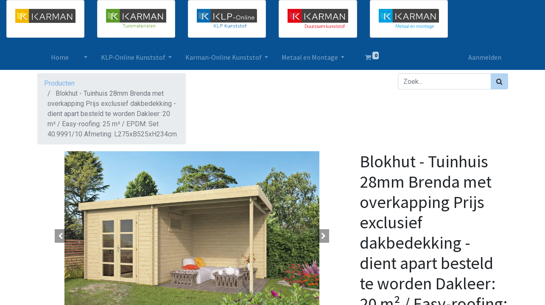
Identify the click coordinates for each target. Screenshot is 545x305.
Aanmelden (484, 57)
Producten (59, 83)
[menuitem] (59, 57)
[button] (60, 236)
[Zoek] (499, 81)
